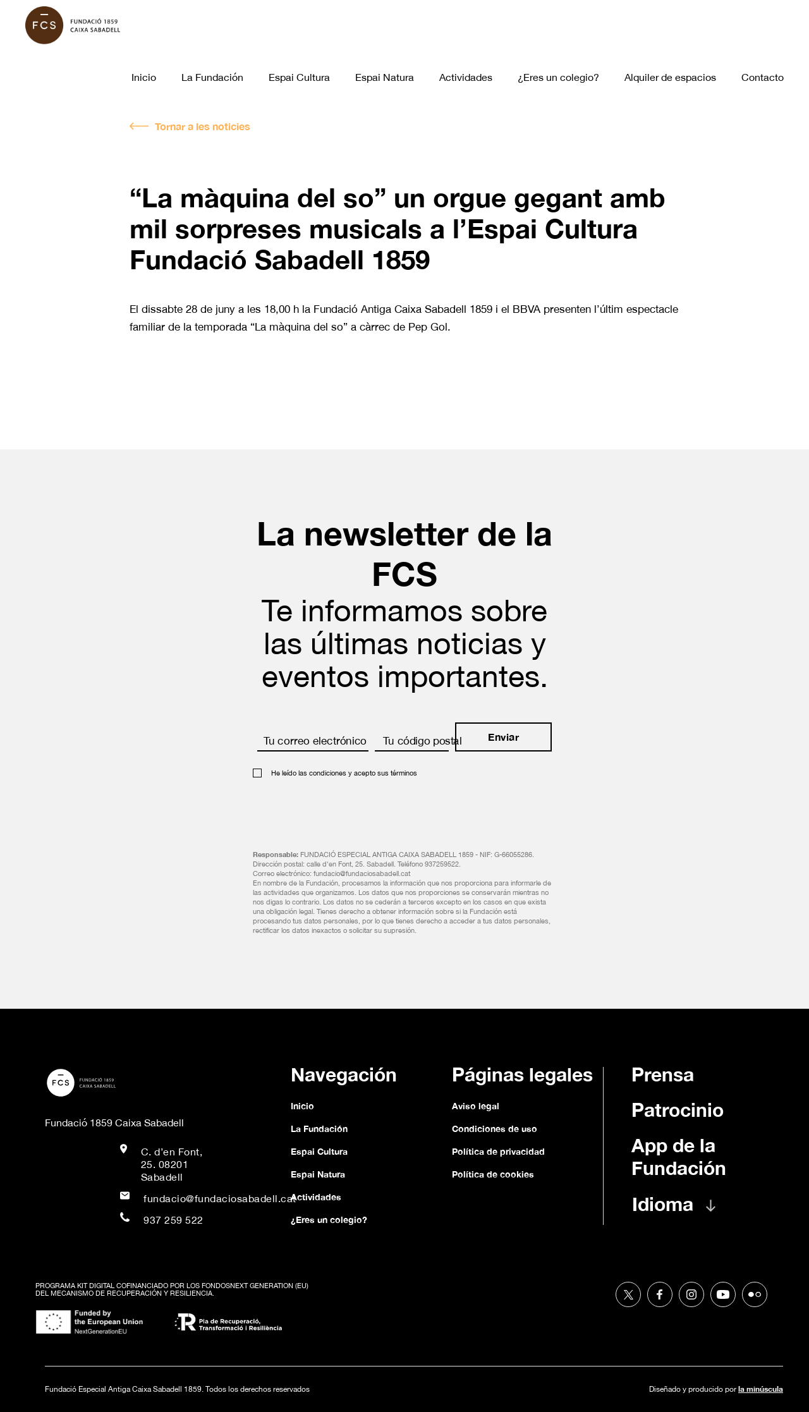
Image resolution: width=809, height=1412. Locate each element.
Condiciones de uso (494, 1128)
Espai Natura (384, 77)
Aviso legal (475, 1105)
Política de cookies (493, 1174)
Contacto (762, 77)
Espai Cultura (299, 77)
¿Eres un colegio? (558, 77)
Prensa (662, 1074)
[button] (686, 1210)
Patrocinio (677, 1110)
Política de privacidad (498, 1151)
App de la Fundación (678, 1156)
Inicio (143, 77)
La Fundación (212, 77)
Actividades (465, 77)
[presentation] (349, 809)
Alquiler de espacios (670, 77)
